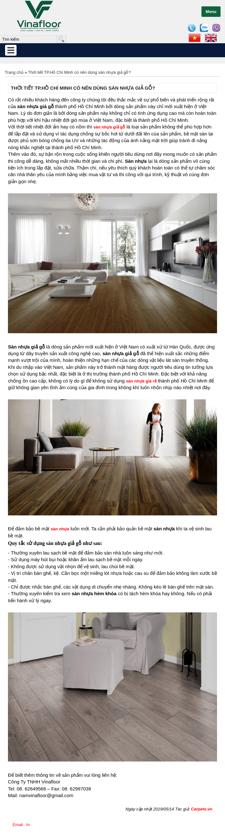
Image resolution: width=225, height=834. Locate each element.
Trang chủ (14, 72)
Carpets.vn (201, 809)
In (28, 824)
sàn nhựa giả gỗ (109, 127)
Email (17, 824)
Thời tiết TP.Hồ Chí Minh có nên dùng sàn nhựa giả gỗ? (79, 72)
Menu (211, 11)
